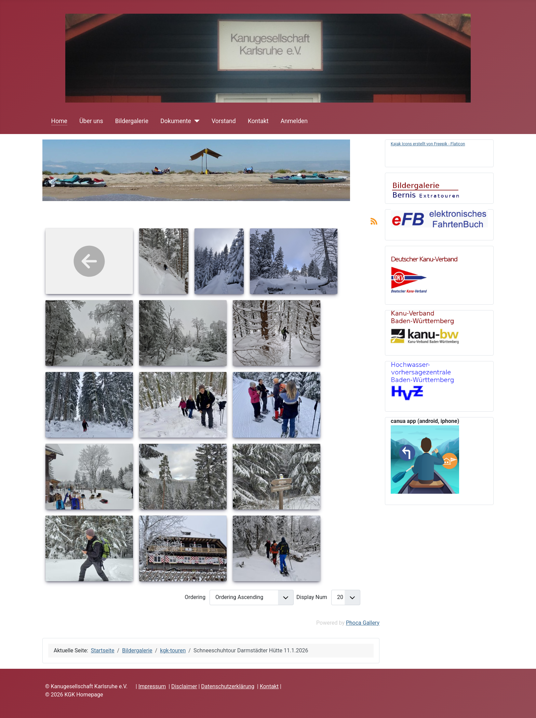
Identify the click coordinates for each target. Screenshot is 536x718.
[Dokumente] (195, 121)
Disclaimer (184, 686)
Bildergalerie (131, 121)
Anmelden (294, 121)
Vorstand (224, 121)
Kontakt (258, 121)
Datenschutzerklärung (227, 686)
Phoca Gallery (362, 623)
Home (59, 121)
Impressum (152, 686)
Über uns (91, 121)
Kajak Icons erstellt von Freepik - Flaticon (428, 144)
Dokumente (175, 121)
